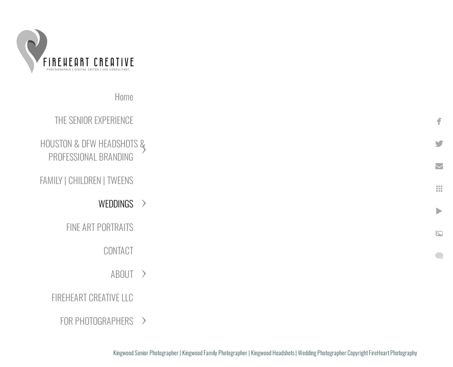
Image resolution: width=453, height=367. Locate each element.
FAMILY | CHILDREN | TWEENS (86, 180)
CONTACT (118, 250)
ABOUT (122, 273)
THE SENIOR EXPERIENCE (94, 119)
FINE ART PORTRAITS (99, 226)
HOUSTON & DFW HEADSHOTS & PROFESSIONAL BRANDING (92, 150)
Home (124, 96)
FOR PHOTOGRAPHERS (96, 320)
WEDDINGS (115, 203)
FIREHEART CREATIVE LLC (92, 297)
